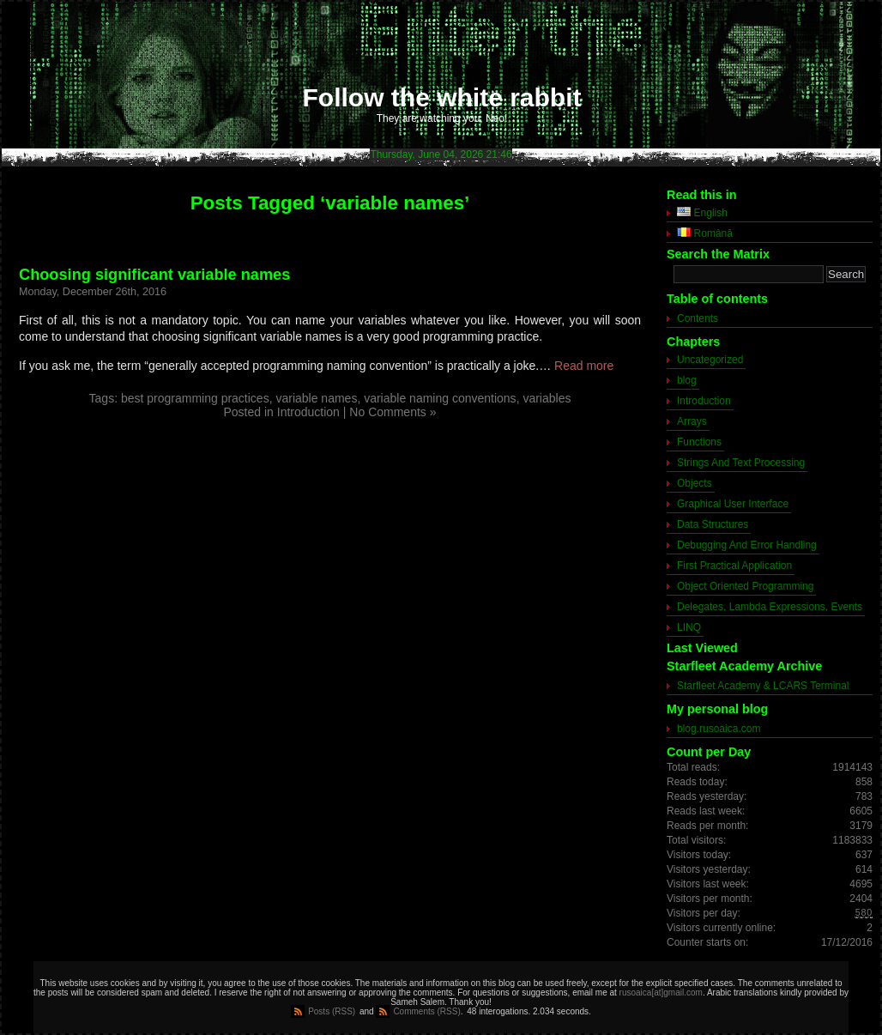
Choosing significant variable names (154, 274)
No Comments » (392, 412)
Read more (583, 365)
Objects (694, 483)
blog (687, 380)
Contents (697, 318)
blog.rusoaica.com (718, 729)
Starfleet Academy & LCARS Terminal (763, 686)
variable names (316, 398)
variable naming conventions (440, 398)
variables (547, 398)
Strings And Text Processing (741, 463)
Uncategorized (710, 360)
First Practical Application (734, 566)
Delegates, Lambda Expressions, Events (769, 607)
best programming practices (195, 398)
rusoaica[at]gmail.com (661, 992)
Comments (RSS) (426, 1011)
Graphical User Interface (732, 504)
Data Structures (712, 524)
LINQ (689, 627)
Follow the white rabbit (442, 97)
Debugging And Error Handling (747, 545)
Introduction (308, 412)
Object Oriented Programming (745, 586)
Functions (699, 442)
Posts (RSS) (331, 1011)
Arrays (692, 421)
